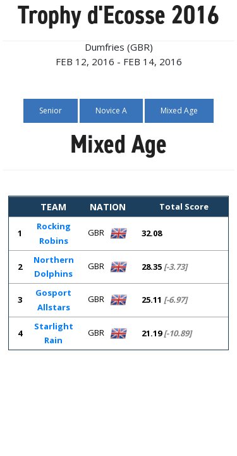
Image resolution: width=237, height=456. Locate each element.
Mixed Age (179, 110)
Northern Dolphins (53, 267)
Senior (50, 110)
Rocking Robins (54, 233)
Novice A (111, 110)
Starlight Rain (53, 333)
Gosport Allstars (53, 300)
